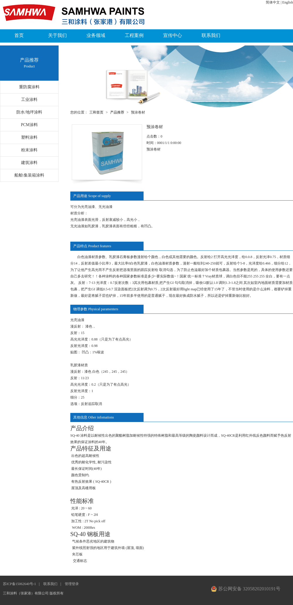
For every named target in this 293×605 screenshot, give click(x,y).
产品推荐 (117, 112)
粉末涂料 (29, 150)
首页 (19, 35)
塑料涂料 (29, 137)
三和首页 (96, 112)
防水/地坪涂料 (29, 112)
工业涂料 (29, 99)
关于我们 (57, 35)
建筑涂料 (29, 162)
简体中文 (273, 2)
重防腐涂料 (29, 87)
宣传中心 (172, 35)
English (287, 2)
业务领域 (95, 35)
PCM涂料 (29, 125)
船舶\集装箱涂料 (29, 175)
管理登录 (72, 584)
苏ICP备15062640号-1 (19, 584)
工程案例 (134, 35)
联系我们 (211, 35)
